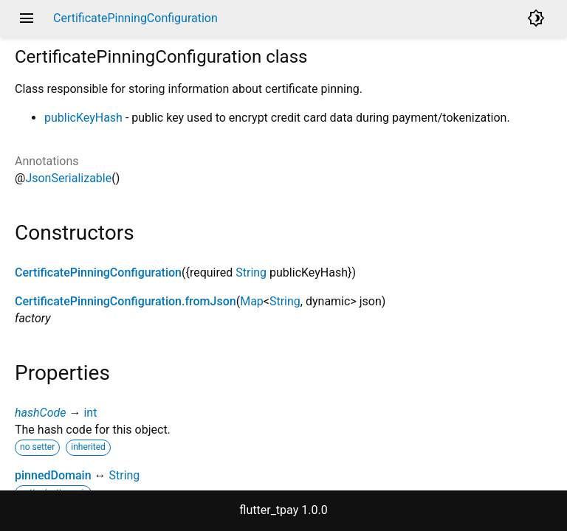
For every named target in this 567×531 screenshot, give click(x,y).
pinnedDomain (53, 475)
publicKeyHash (83, 118)
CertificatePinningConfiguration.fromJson (125, 301)
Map (252, 301)
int (90, 413)
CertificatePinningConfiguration (98, 273)
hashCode (40, 413)
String (251, 273)
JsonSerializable (68, 178)
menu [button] (26, 18)
